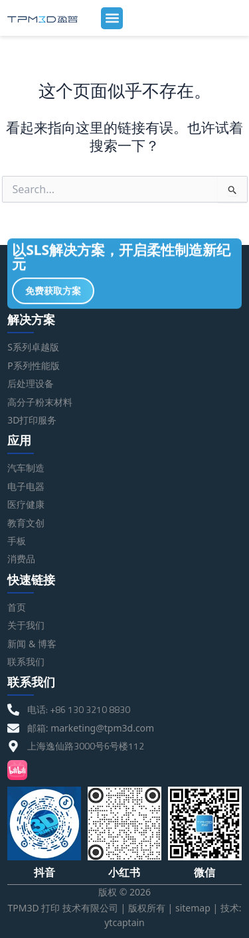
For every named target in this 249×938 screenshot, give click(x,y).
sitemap (192, 907)
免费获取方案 (53, 292)
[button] (112, 18)
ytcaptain (124, 922)
